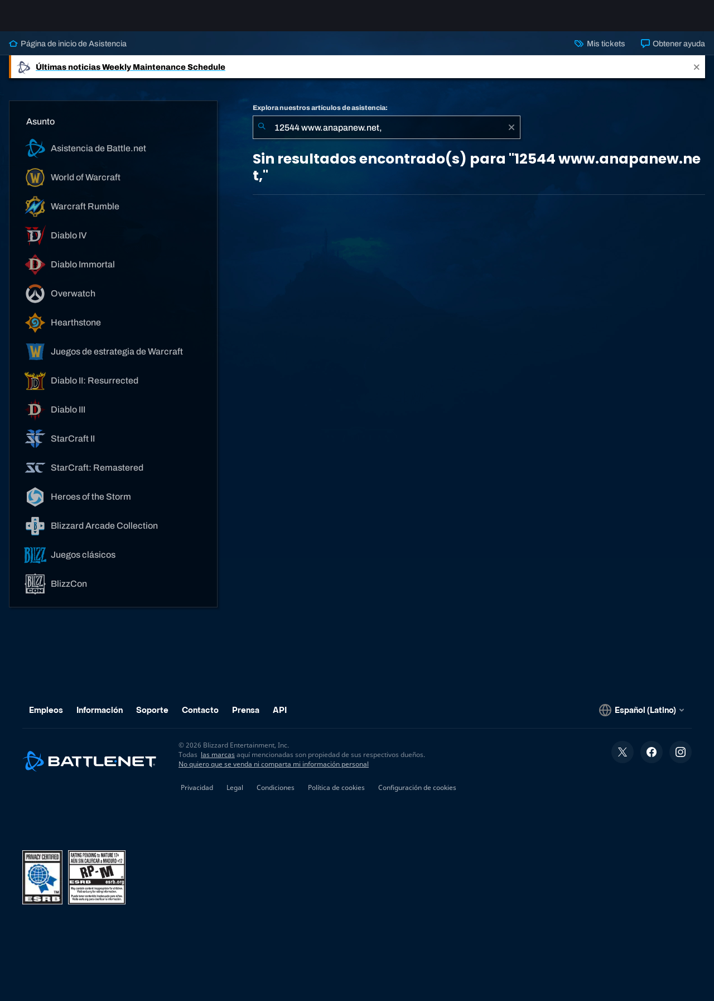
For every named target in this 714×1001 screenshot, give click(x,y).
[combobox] (386, 136)
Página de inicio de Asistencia (68, 52)
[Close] (696, 75)
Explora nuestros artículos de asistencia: (320, 117)
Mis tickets (600, 52)
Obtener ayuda (673, 52)
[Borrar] (511, 136)
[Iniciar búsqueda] (262, 136)
